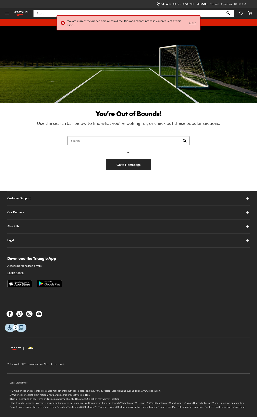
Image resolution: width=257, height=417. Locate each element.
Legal (128, 240)
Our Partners (128, 212)
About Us (128, 226)
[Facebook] (10, 314)
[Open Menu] (7, 13)
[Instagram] (29, 314)
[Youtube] (39, 314)
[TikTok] (19, 314)
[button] (228, 13)
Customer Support (128, 198)
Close (192, 23)
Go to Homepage (129, 164)
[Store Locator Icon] (158, 4)
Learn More (15, 272)
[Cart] (250, 13)
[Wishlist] (241, 13)
